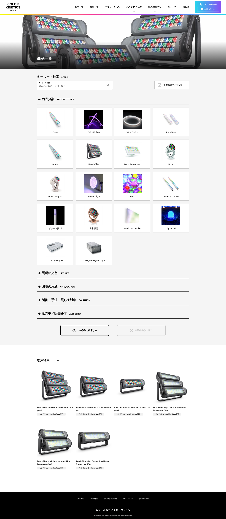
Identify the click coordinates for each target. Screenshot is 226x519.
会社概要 (80, 499)
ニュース (172, 7)
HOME (42, 18)
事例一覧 (94, 7)
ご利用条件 (94, 499)
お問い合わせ (209, 9)
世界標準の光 (154, 7)
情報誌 (186, 7)
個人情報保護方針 (110, 499)
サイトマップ (128, 499)
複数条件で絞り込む (173, 85)
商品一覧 (79, 7)
